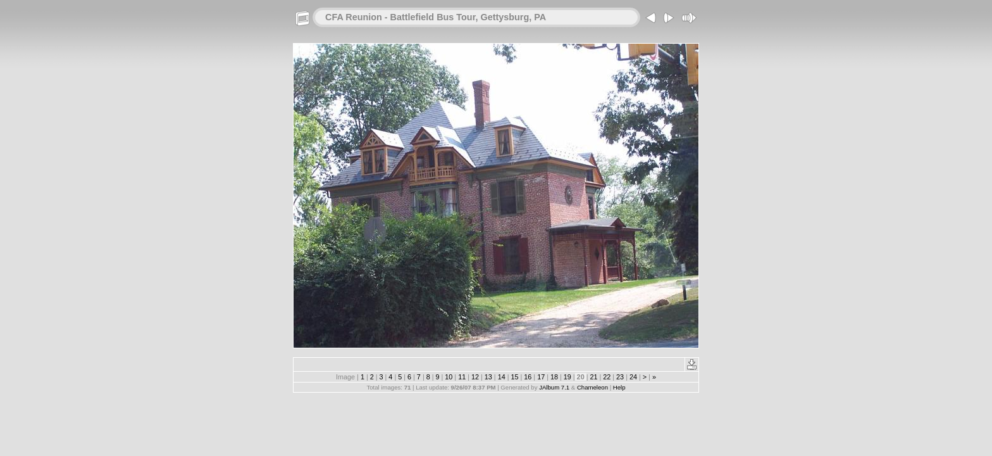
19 (567, 377)
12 (475, 377)
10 (448, 377)
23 (620, 377)
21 (593, 377)
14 (501, 377)
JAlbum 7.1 (554, 387)
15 (514, 377)
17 (541, 377)
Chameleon (592, 387)
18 (554, 377)
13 (488, 377)
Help (619, 387)
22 (606, 377)
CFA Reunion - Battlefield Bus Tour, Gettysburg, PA (435, 17)
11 (462, 377)
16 (527, 377)
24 (633, 377)
